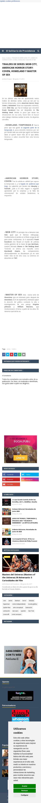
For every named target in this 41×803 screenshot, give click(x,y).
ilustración (29, 607)
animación (6, 611)
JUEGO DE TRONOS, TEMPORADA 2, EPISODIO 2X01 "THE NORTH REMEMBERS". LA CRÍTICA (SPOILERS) (25, 520)
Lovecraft (6, 614)
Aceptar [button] (24, 786)
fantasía (31, 601)
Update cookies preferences (10, 1)
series (8, 349)
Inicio (3, 58)
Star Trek (31, 611)
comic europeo (16, 614)
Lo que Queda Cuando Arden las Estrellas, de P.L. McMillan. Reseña (24, 501)
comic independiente (18, 604)
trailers (9, 58)
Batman (17, 601)
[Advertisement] (20, 25)
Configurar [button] (24, 795)
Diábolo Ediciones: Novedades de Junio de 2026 (24, 530)
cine (4, 601)
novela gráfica (32, 604)
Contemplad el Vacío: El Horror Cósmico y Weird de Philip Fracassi (24, 540)
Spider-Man (6, 607)
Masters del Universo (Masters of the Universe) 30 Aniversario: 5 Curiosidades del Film (18, 577)
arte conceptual (18, 607)
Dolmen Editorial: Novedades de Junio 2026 (24, 510)
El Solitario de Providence (20, 50)
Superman (6, 604)
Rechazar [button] (24, 790)
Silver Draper (8, 79)
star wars (15, 611)
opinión (23, 611)
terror (24, 601)
